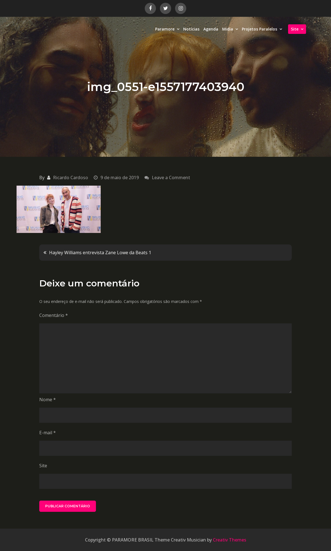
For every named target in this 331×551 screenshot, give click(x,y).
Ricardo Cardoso (70, 177)
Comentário (53, 315)
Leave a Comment (171, 177)
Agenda (210, 29)
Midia (227, 29)
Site (294, 29)
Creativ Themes (229, 540)
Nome (47, 399)
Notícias (191, 29)
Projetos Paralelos (259, 29)
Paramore (164, 29)
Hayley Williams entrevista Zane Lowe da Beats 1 (100, 252)
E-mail (47, 432)
